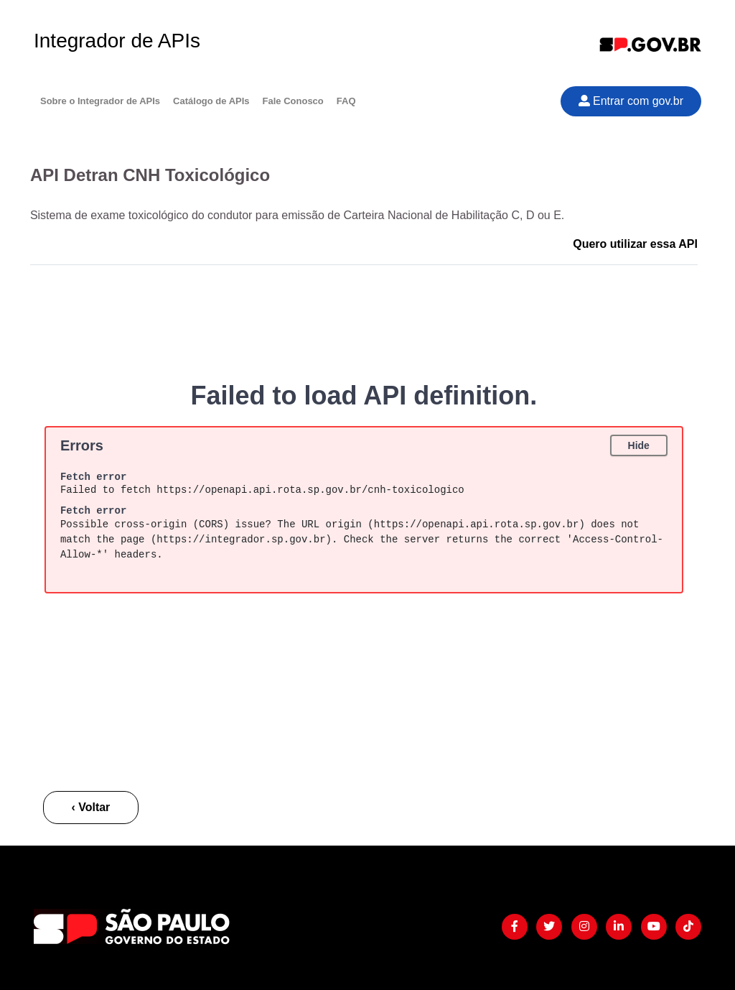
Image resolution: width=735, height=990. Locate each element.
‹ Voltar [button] (90, 807)
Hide (639, 445)
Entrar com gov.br (631, 101)
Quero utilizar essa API (635, 244)
